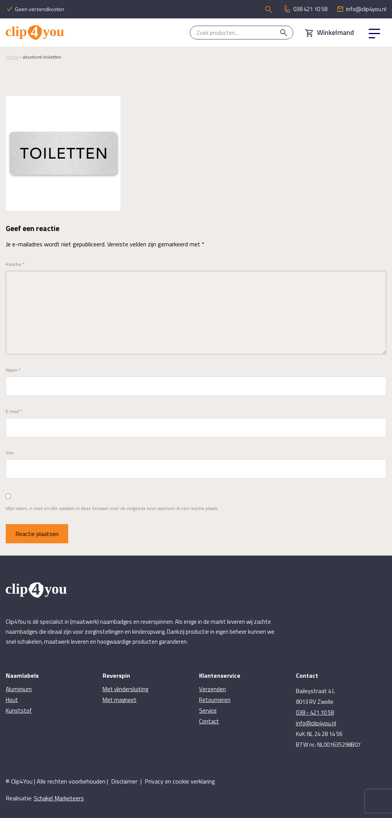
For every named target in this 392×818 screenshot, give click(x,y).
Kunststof (19, 710)
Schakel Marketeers (59, 798)
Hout (12, 699)
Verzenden (212, 689)
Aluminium (19, 689)
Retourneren (214, 699)
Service (208, 710)
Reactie (15, 264)
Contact (209, 721)
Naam (13, 370)
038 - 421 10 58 (315, 712)
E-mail (14, 411)
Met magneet (120, 699)
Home (12, 57)
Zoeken (283, 32)
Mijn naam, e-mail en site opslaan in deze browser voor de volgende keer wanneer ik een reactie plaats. (112, 508)
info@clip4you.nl (316, 723)
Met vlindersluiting (125, 689)
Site (10, 452)
